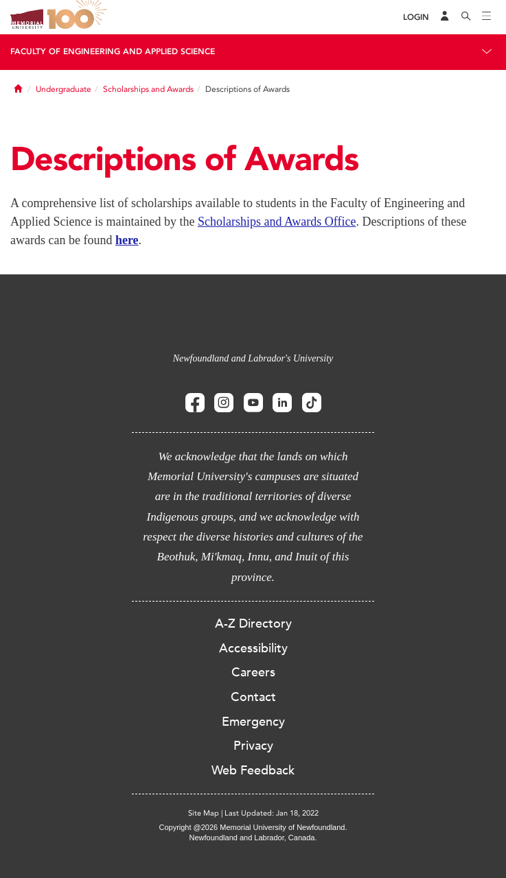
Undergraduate (63, 89)
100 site (79, 17)
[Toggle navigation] (487, 17)
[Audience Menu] (445, 17)
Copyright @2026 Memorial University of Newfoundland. (253, 827)
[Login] (416, 17)
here (127, 240)
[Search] (466, 17)
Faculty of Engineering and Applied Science (112, 51)
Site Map (203, 813)
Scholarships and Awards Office (277, 221)
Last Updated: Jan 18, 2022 (272, 813)
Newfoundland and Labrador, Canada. (253, 837)
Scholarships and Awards (148, 89)
